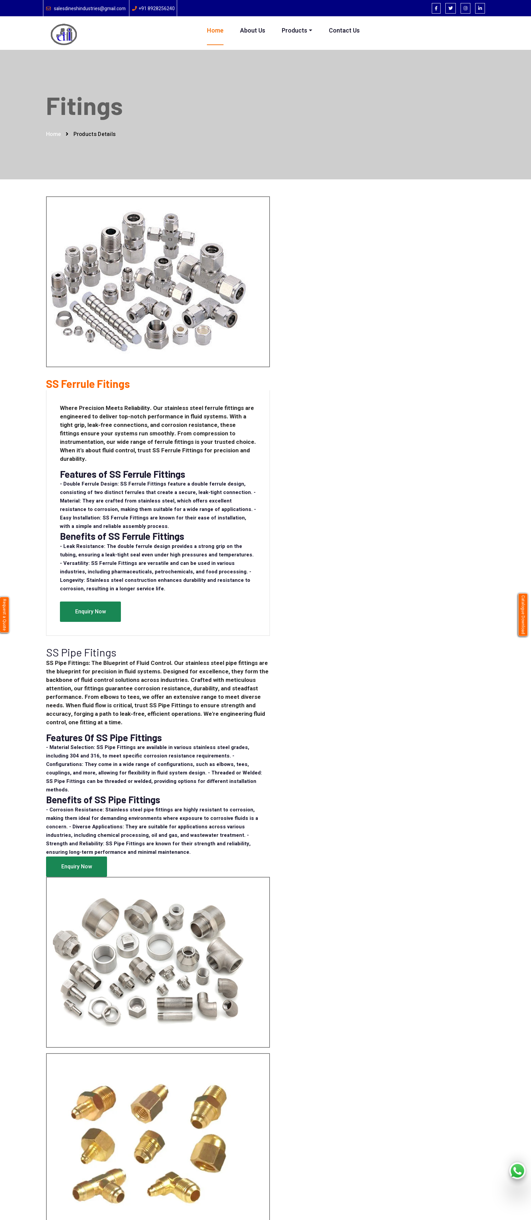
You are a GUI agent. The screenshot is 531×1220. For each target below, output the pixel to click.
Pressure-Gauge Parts (258, 1144)
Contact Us (344, 30)
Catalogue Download (523, 614)
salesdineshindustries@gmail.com (90, 8)
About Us (253, 30)
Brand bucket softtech (178, 1202)
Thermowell (246, 1110)
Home (215, 30)
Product (167, 1121)
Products (294, 30)
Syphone (242, 1099)
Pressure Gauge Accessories (265, 1133)
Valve (239, 1121)
